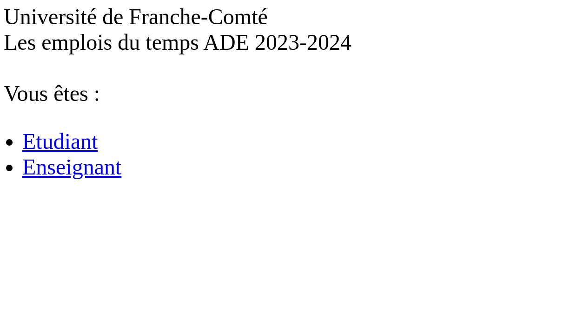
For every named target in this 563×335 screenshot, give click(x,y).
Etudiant (60, 141)
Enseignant (71, 166)
